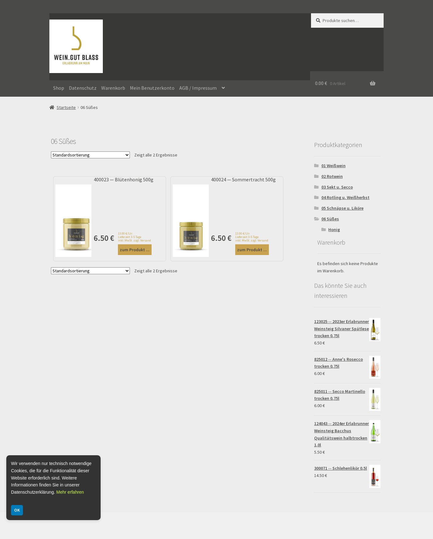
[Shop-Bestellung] (90, 154)
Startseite (66, 107)
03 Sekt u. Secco (337, 187)
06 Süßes (330, 219)
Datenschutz (83, 88)
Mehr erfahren (70, 492)
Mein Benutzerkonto (152, 88)
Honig (334, 229)
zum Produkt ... (135, 249)
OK (17, 510)
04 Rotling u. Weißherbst (345, 197)
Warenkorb (113, 88)
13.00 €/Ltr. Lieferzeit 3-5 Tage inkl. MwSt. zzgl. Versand (134, 237)
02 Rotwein (332, 176)
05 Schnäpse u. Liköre (342, 208)
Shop (58, 88)
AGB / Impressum (198, 88)
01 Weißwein (333, 165)
